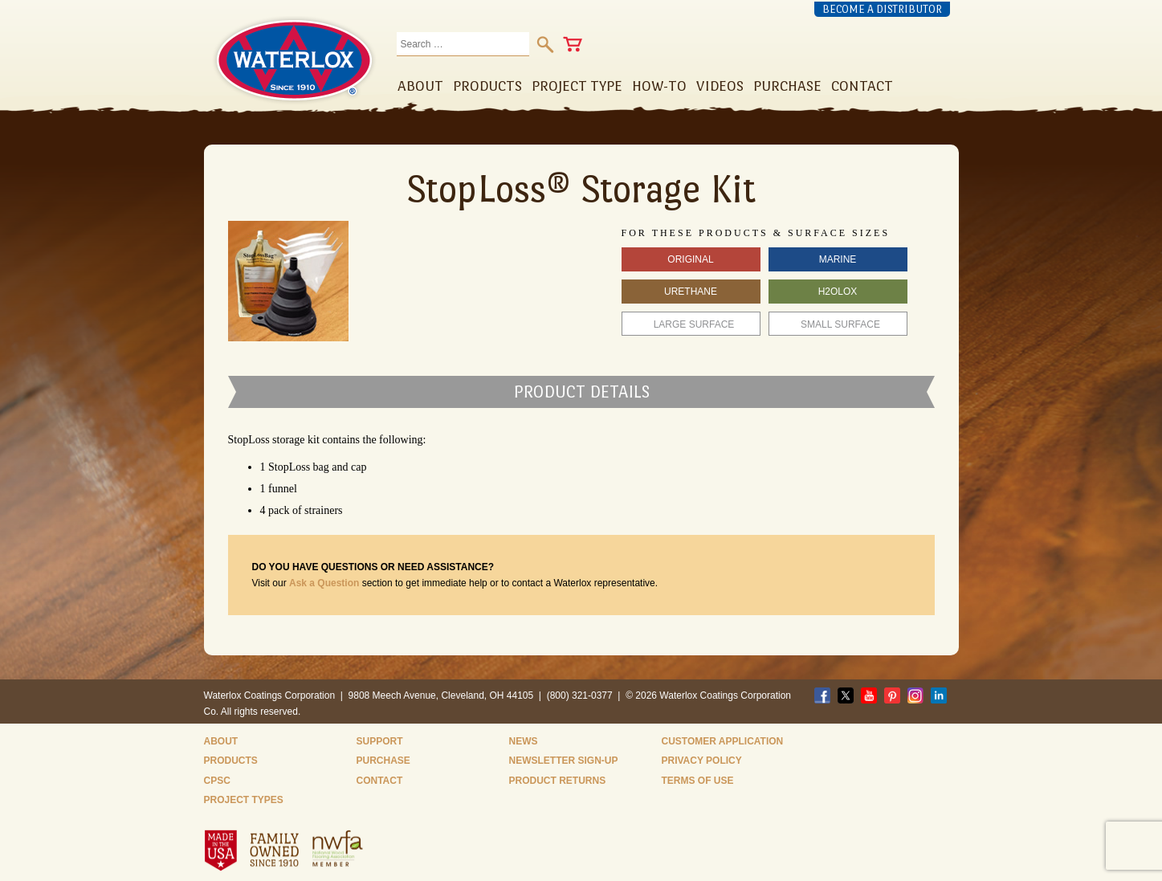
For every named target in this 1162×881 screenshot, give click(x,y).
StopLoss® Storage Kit (581, 188)
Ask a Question (324, 583)
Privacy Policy (702, 760)
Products (231, 760)
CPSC (217, 780)
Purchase (383, 760)
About (221, 741)
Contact (380, 780)
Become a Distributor (882, 9)
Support (380, 741)
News (523, 741)
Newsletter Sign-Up (563, 760)
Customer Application (723, 741)
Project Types (243, 800)
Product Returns (557, 780)
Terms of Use (698, 780)
